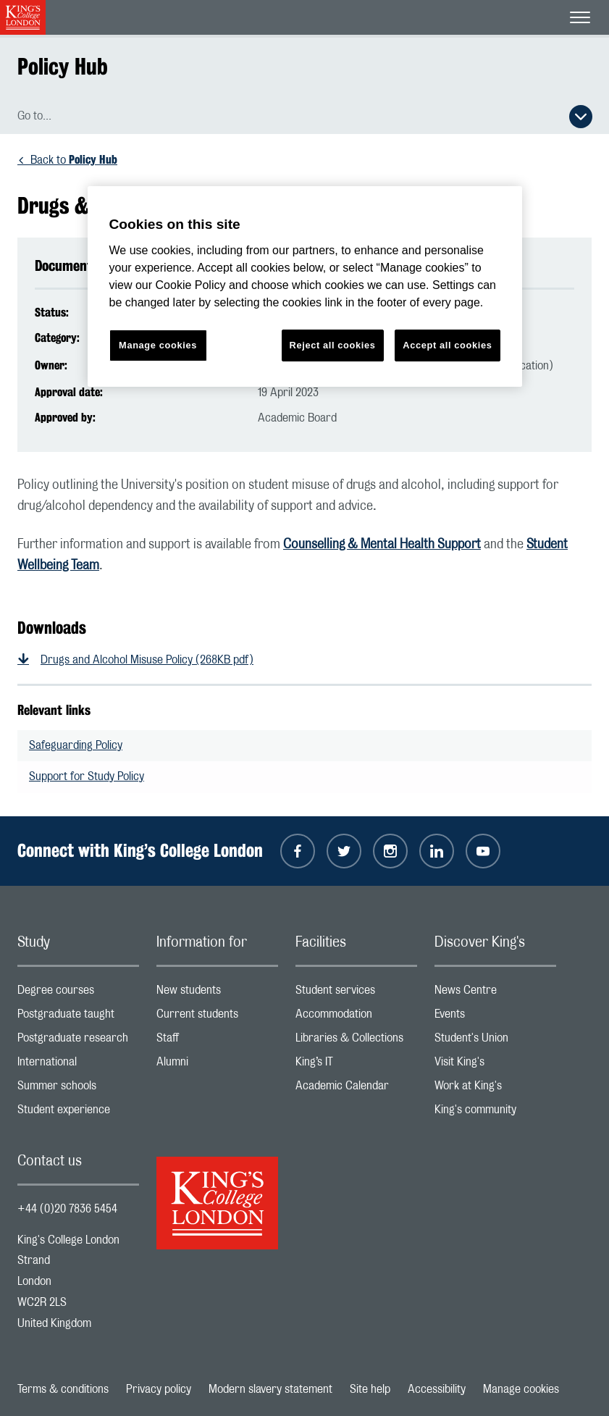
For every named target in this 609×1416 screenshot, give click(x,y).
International (78, 1065)
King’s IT (356, 1065)
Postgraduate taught (78, 1017)
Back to (73, 160)
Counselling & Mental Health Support (382, 544)
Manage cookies (521, 1389)
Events (495, 1017)
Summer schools (78, 1089)
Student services (356, 993)
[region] (305, 286)
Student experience (78, 1113)
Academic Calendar (356, 1089)
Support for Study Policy (86, 776)
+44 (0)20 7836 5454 (67, 1209)
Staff (217, 1041)
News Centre (495, 993)
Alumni (217, 1065)
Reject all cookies (333, 345)
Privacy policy (158, 1389)
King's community (495, 1113)
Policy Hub (62, 66)
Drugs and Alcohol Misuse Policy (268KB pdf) (147, 660)
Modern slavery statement (270, 1389)
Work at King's (495, 1089)
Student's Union (495, 1041)
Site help (370, 1389)
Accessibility (437, 1389)
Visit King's (495, 1065)
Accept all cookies (447, 345)
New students (217, 993)
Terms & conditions (63, 1389)
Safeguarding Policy (75, 745)
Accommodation (356, 1017)
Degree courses (78, 993)
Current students (217, 1017)
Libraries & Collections (356, 1041)
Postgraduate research (78, 1041)
